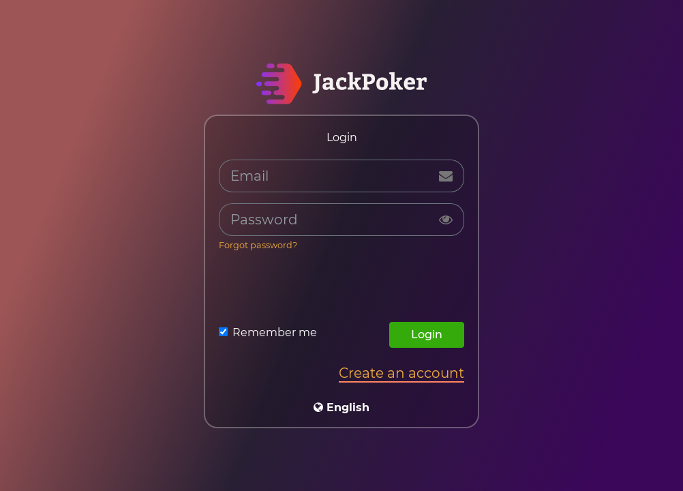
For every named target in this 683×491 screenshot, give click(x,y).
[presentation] (341, 289)
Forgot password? (258, 245)
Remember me (274, 332)
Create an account (401, 373)
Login (426, 334)
